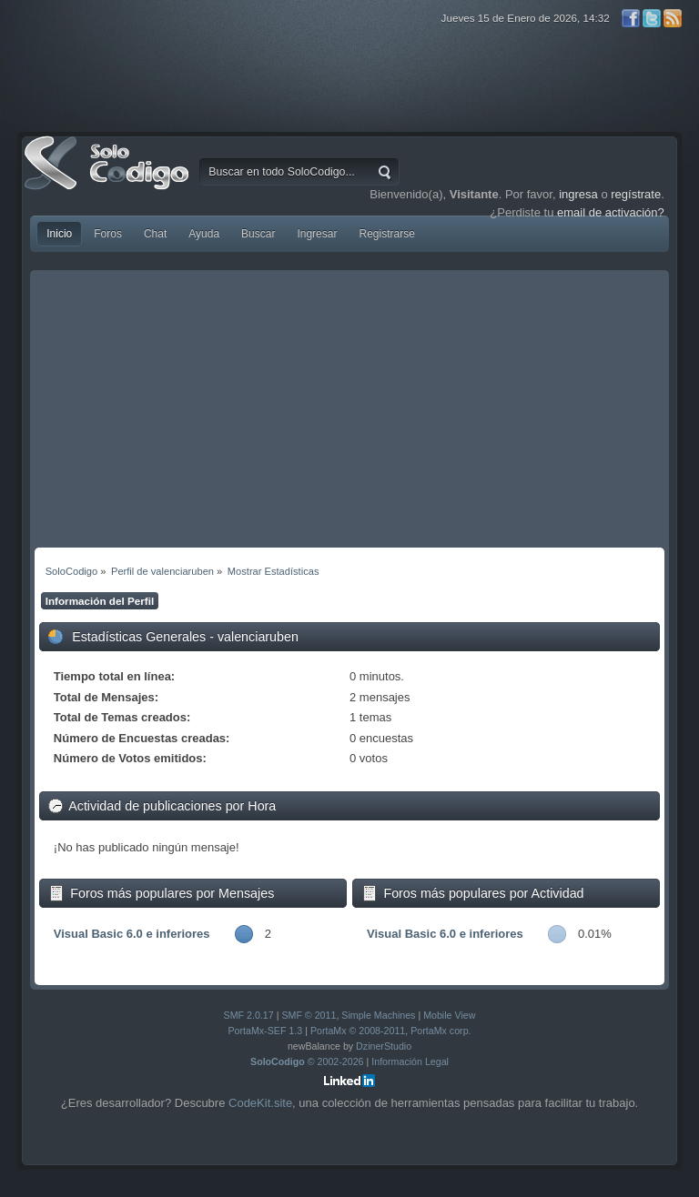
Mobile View (449, 1015)
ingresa (578, 194)
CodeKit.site (260, 1103)
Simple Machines (378, 1015)
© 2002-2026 (307, 1061)
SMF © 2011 (308, 1015)
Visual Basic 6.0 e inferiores (132, 933)
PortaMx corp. (440, 1030)
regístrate (636, 194)
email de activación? (610, 212)
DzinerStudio (383, 1046)
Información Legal (410, 1061)
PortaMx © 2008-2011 (357, 1030)
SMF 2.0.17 (249, 1015)
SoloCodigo (108, 176)
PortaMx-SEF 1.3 (265, 1030)
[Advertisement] (349, 411)
